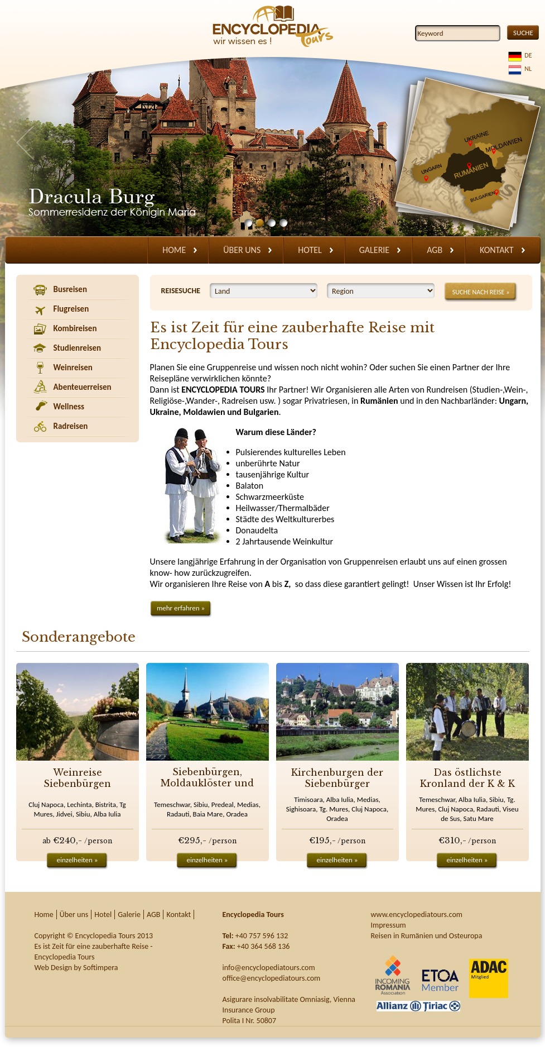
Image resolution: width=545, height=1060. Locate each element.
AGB (434, 250)
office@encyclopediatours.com (272, 978)
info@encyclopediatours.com (269, 967)
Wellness (69, 407)
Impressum (388, 925)
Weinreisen (73, 367)
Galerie (374, 250)
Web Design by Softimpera (76, 967)
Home (174, 250)
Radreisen (71, 426)
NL (527, 69)
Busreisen (70, 289)
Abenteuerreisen (83, 387)
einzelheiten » (77, 860)
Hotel (309, 250)
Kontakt (496, 250)
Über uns (242, 250)
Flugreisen (71, 309)
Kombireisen (75, 328)
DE (527, 55)
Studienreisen (78, 348)
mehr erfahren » (181, 608)
